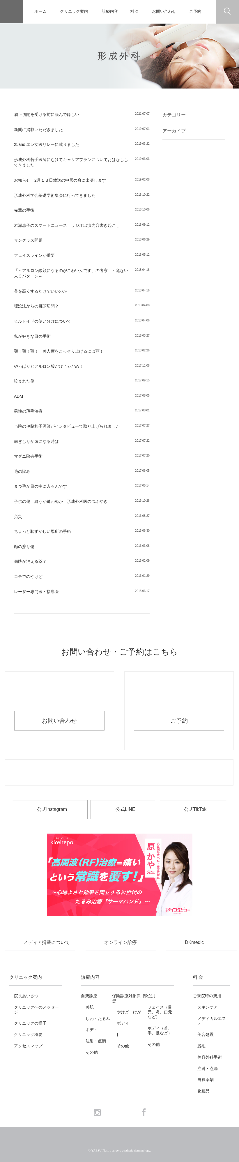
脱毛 (201, 1045)
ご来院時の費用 (207, 995)
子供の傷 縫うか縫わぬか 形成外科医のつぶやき (61, 501)
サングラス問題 (28, 240)
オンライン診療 (120, 942)
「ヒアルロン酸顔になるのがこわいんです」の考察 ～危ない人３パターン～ (71, 273)
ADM (18, 396)
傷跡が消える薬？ (30, 561)
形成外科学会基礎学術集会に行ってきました (54, 195)
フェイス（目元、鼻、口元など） (160, 1012)
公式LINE (125, 809)
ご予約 (195, 11)
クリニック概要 (28, 1034)
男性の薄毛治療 (28, 411)
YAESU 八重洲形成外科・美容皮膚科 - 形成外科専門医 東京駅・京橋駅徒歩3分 (11, 12)
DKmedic (194, 942)
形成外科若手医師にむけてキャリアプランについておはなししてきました (71, 162)
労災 (18, 516)
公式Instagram (52, 809)
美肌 (90, 1007)
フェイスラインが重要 (34, 255)
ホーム (40, 11)
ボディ (92, 1029)
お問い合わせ (164, 11)
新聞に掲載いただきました (38, 129)
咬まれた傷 (24, 381)
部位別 (149, 995)
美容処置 (205, 1034)
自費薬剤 (205, 1079)
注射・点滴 (96, 1041)
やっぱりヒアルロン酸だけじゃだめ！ (48, 366)
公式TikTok (195, 809)
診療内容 (110, 11)
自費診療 (89, 995)
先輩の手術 (24, 210)
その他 (92, 1052)
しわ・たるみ (98, 1018)
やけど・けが (129, 1012)
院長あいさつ (26, 995)
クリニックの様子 (30, 1023)
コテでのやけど (28, 576)
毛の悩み (22, 471)
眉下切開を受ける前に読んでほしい (46, 114)
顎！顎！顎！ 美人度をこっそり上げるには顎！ (59, 351)
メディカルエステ (211, 1021)
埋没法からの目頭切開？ (36, 306)
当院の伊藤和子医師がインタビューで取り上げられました (67, 426)
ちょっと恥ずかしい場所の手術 (42, 531)
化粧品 (203, 1091)
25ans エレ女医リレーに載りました (46, 144)
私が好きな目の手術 (32, 336)
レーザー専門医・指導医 (36, 591)
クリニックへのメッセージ (36, 1009)
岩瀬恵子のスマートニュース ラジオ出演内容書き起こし (67, 225)
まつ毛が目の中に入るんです (40, 486)
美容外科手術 (209, 1057)
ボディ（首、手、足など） (160, 1030)
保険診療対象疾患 (126, 998)
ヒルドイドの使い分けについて (42, 321)
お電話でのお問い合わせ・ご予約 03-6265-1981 (119, 773)
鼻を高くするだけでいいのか (40, 291)
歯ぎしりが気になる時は (36, 441)
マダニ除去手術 (28, 456)
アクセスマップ (28, 1045)
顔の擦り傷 (24, 546)
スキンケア (207, 1007)
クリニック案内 (74, 11)
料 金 (134, 11)
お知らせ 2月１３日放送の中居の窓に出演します (60, 180)
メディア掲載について (46, 942)
